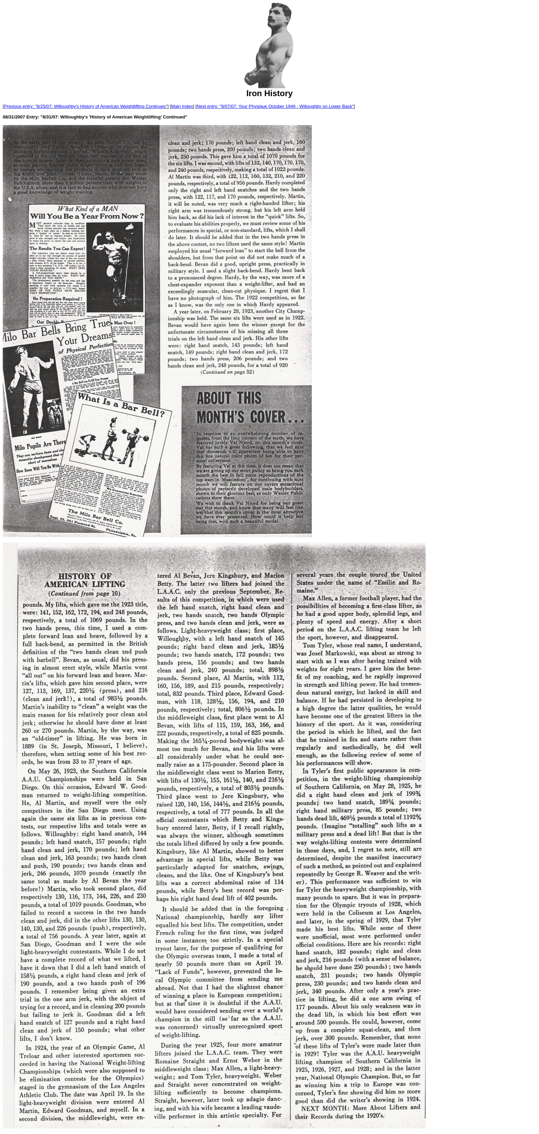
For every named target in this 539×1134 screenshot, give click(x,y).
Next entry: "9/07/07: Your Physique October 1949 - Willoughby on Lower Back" (275, 106)
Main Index (182, 106)
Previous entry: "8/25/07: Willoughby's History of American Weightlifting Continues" (85, 106)
